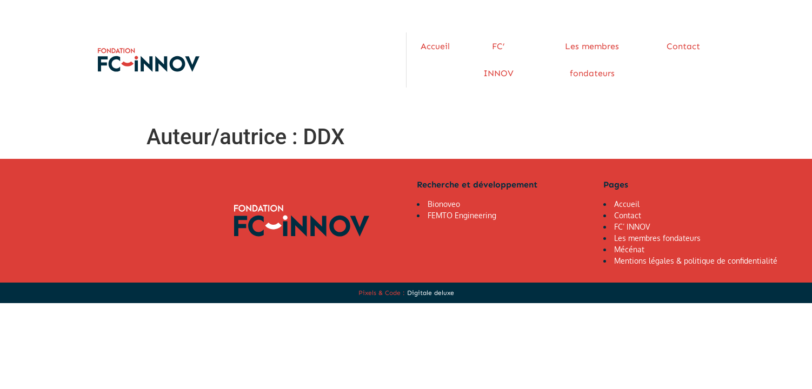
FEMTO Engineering (462, 187)
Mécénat (629, 221)
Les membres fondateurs (572, 46)
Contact (656, 46)
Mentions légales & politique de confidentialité (695, 232)
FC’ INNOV (482, 46)
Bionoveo (444, 175)
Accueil (429, 46)
